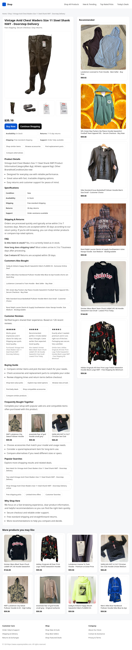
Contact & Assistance (96, 634)
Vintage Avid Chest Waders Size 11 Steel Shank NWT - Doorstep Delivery (15, 350)
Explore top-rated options (38, 383)
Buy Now (10, 126)
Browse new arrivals (60, 383)
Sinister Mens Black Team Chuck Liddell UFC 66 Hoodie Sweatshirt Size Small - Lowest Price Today (37, 351)
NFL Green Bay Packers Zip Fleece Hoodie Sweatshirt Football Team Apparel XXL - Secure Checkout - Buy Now (38, 291)
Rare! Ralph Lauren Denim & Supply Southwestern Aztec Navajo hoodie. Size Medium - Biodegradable (36, 308)
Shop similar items (13, 146)
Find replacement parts (54, 146)
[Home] (7, 4)
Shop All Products (71, 4)
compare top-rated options (20, 233)
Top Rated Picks (106, 4)
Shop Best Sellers (52, 634)
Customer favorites (53, 494)
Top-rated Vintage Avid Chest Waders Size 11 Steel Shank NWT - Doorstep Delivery (35, 478)
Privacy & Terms (94, 637)
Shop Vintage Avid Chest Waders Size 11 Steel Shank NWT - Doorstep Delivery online (36, 487)
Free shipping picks (13, 494)
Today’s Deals (123, 4)
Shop (10, 14)
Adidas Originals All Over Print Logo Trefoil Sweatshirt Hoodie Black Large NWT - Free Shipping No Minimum (61, 353)
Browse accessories (33, 146)
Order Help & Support (10, 630)
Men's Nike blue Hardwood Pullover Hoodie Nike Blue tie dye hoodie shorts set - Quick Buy (37, 276)
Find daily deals (12, 389)
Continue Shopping (30, 126)
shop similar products (58, 230)
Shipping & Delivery (10, 634)
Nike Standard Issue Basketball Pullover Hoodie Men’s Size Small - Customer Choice (36, 299)
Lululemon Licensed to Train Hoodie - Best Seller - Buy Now (29, 283)
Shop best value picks (14, 383)
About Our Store (94, 630)
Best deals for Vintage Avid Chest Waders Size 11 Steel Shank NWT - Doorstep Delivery (36, 469)
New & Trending (89, 4)
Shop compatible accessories (34, 389)
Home (4, 14)
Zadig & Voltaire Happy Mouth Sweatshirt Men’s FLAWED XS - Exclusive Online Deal (36, 267)
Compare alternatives (14, 153)
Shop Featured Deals (53, 637)
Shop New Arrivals (52, 630)
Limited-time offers (33, 494)
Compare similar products (16, 395)
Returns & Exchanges (10, 637)
